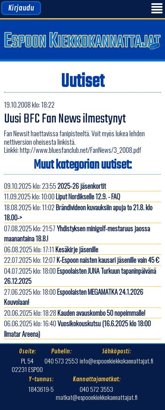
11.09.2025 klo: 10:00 (62, 196)
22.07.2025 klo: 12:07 (81, 260)
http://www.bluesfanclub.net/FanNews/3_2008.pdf (80, 150)
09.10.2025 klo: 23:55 (55, 186)
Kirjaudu (21, 8)
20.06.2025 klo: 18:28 (74, 313)
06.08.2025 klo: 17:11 (51, 249)
